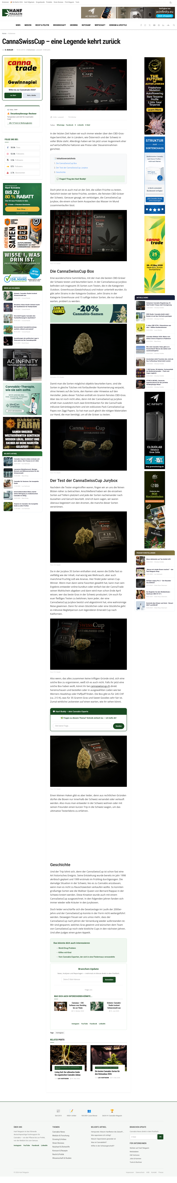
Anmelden (109, 980)
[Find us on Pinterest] (159, 25)
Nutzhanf (86, 25)
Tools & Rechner (136, 1162)
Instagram (75, 1024)
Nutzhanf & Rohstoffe (61, 1147)
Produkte (49, 2)
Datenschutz (140, 1172)
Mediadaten (134, 1152)
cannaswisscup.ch (100, 686)
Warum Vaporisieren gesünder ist (103, 1139)
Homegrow (59, 1033)
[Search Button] (174, 25)
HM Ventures (134, 1155)
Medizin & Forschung (60, 1136)
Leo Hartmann (63, 1078)
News (18, 25)
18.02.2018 (20, 50)
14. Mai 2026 (115, 1078)
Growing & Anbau (59, 1139)
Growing (74, 25)
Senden (119, 726)
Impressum (130, 1172)
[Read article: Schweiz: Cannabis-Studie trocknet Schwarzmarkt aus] (96, 1006)
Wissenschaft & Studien (61, 1158)
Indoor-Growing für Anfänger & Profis (67, 1068)
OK (160, 1137)
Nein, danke (31, 95)
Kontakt (154, 1172)
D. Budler (9, 50)
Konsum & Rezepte (60, 1151)
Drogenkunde (40, 2)
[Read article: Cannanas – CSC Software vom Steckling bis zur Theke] (60, 1006)
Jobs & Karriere (135, 1159)
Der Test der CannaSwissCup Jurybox (72, 168)
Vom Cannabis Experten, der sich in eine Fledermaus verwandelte (87, 957)
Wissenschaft (59, 25)
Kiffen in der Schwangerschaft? (102, 1146)
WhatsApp (60, 125)
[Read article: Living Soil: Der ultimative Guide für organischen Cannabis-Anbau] (68, 1058)
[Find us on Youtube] (154, 25)
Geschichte (61, 172)
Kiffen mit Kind (65, 952)
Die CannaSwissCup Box (66, 163)
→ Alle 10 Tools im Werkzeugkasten (19, 123)
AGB (147, 1172)
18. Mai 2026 (75, 1078)
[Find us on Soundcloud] (168, 25)
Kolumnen (5, 2)
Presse (161, 1172)
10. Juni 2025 (114, 1011)
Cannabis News (58, 1132)
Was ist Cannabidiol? (99, 1142)
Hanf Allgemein (29, 2)
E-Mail (87, 125)
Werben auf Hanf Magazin (139, 1148)
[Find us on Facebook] (141, 25)
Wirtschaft (100, 25)
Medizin (28, 25)
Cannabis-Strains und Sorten (107, 1068)
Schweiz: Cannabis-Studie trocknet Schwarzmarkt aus (114, 1005)
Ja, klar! (13, 95)
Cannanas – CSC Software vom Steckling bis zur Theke (77, 1005)
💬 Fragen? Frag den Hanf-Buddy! (71, 179)
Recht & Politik (42, 25)
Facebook (69, 125)
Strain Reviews (58, 2)
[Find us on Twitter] (150, 25)
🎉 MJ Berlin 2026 (16, 2)
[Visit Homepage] (17, 12)
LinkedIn (80, 125)
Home (4, 33)
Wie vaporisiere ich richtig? (101, 1135)
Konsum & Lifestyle (118, 25)
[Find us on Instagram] (145, 25)
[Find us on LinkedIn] (163, 25)
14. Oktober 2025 (78, 1011)
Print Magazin (69, 2)
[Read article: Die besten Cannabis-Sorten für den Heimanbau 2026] (108, 1058)
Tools (77, 2)
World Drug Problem (67, 948)
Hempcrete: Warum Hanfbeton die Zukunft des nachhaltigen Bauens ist (108, 1132)
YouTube (84, 1024)
